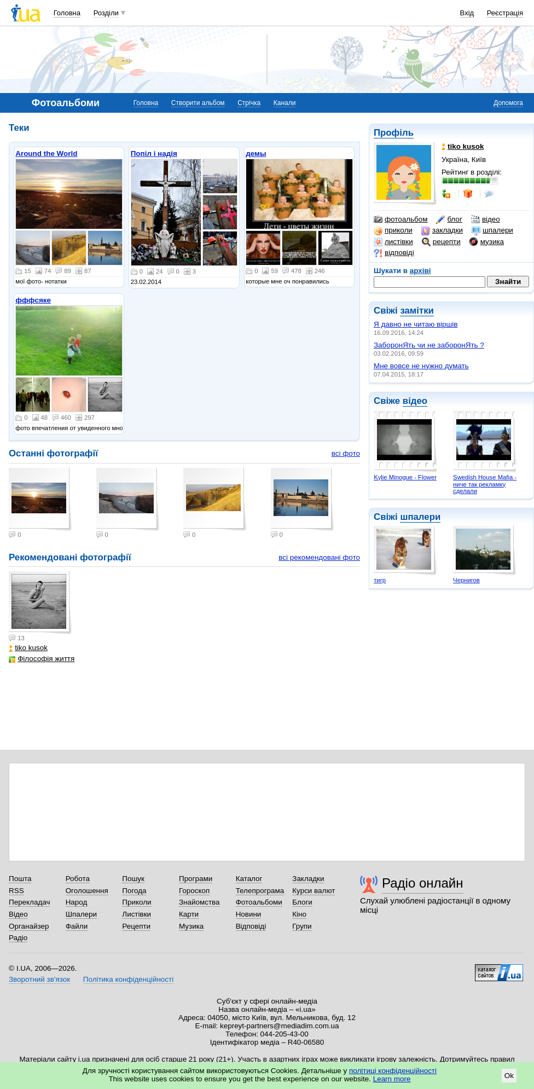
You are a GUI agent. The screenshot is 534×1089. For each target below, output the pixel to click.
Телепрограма (260, 891)
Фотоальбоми (259, 902)
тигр (380, 580)
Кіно (299, 914)
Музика (191, 926)
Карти (189, 914)
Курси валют (313, 891)
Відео (18, 914)
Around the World (46, 153)
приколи (393, 230)
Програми (195, 878)
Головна (67, 13)
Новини (249, 914)
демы (256, 153)
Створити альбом (198, 103)
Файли (77, 926)
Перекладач (29, 902)
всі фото (346, 453)
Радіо (18, 938)
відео (485, 219)
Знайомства (199, 902)
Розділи (106, 13)
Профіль (394, 133)
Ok (509, 1075)
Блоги (302, 902)
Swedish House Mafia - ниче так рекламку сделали (484, 484)
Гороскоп (194, 891)
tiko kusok (28, 648)
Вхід (467, 13)
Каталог (249, 878)
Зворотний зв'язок (39, 979)
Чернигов (466, 580)
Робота (78, 878)
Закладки (308, 878)
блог (449, 219)
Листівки (136, 914)
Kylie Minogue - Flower (405, 477)
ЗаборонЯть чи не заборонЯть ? (429, 345)
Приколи (136, 902)
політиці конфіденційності (393, 1071)
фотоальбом (400, 219)
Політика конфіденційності (128, 979)
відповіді (394, 252)
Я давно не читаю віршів (415, 324)
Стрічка (248, 103)
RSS (16, 891)
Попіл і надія (154, 153)
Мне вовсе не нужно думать (421, 366)
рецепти (441, 242)
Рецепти (136, 926)
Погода (134, 891)
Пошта (20, 878)
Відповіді (251, 926)
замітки (417, 310)
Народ (77, 902)
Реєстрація (505, 13)
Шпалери (81, 914)
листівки (393, 242)
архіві (420, 271)
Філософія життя (41, 658)
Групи (301, 926)
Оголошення (87, 891)
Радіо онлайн (422, 883)
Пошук (133, 878)
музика (486, 242)
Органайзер (29, 926)
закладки (442, 230)
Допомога (508, 103)
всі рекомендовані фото (319, 557)
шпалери (492, 230)
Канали (285, 103)
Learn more (392, 1079)
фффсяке (33, 300)
